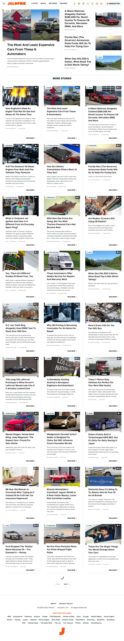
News (43, 3)
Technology (51, 197)
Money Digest (44, 620)
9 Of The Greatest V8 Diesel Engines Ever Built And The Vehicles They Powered (20, 169)
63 (120, 252)
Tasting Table (33, 623)
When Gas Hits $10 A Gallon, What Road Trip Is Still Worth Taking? (78, 61)
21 (120, 145)
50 (120, 468)
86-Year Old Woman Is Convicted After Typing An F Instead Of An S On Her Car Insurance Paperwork (20, 494)
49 (37, 525)
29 (78, 413)
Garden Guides (68, 616)
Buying (8, 11)
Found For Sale (10, 358)
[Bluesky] (79, 3)
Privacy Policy (66, 604)
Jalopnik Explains (53, 145)
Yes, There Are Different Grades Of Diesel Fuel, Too (19, 275)
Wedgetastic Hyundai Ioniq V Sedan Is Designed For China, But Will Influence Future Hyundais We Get (62, 439)
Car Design (9, 87)
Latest (34, 3)
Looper (25, 620)
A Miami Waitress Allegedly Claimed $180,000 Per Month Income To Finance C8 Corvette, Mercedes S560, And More (77, 19)
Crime (100, 14)
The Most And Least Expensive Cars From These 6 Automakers (30, 49)
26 (120, 525)
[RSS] (101, 3)
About (53, 603)
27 (37, 304)
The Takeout (68, 623)
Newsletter (113, 3)
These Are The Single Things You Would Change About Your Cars (103, 549)
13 (78, 468)
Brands (63, 3)
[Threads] (92, 3)
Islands (17, 620)
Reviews (53, 3)
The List (58, 623)
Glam (79, 616)
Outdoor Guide (67, 620)
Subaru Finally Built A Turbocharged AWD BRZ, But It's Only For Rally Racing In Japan (103, 439)
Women (86, 623)
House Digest (109, 616)
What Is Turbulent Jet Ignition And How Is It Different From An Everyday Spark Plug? (20, 223)
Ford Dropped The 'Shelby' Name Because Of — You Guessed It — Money (19, 549)
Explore (37, 616)
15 (37, 468)
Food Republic (55, 616)
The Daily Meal (46, 623)
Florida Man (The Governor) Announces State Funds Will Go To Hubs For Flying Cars (78, 42)
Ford (7, 525)
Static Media (49, 608)
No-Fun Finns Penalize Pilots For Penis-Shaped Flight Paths (61, 549)
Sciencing (91, 620)
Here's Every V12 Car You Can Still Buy (101, 327)
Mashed (33, 620)
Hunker (10, 620)
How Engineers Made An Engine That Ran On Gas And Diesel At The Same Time (20, 111)
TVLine (78, 623)
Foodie (45, 616)
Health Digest (96, 616)
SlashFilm (101, 620)
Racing (91, 413)
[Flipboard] (83, 3)
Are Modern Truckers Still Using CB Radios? (101, 220)
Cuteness (28, 616)
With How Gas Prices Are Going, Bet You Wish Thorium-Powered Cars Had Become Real (61, 223)
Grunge (86, 616)
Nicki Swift (56, 620)
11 (120, 87)
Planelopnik (103, 37)
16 (120, 197)
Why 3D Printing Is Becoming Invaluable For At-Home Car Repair (62, 328)
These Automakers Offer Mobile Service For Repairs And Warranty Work (61, 276)
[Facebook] (74, 3)
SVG (23, 623)
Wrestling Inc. (96, 623)
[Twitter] (88, 3)
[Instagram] (97, 3)
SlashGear (111, 620)
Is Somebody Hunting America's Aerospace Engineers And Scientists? (60, 382)
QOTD (100, 57)
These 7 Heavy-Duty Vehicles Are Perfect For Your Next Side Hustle (100, 382)
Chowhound (17, 616)
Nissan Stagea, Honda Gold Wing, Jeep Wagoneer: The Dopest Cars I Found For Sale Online (20, 439)
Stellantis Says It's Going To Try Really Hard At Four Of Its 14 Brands (102, 492)
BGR (9, 616)
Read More (30, 138)
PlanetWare (80, 620)
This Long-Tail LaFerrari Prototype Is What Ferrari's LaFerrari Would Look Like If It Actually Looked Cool (20, 384)
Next (66, 584)
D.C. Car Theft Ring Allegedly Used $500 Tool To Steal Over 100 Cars (21, 328)
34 (78, 358)
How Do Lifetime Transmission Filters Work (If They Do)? (62, 169)
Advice (91, 358)
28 (78, 525)
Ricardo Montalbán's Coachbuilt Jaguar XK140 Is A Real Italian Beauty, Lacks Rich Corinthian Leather (61, 494)
